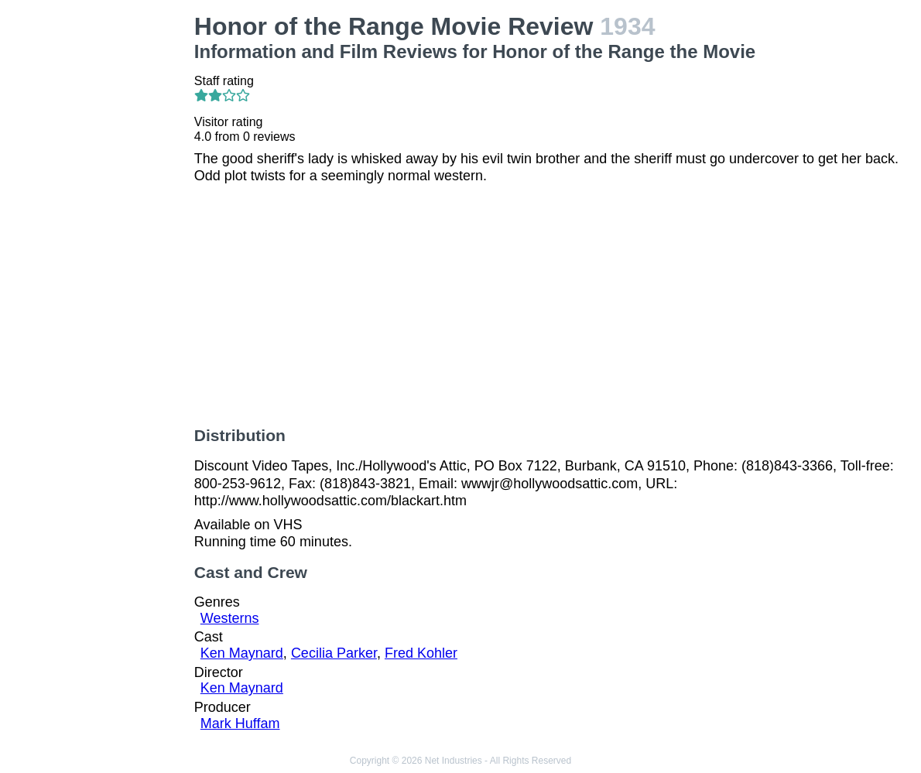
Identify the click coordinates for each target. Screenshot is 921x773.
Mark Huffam (240, 723)
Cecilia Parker (334, 653)
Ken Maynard (241, 653)
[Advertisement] (100, 244)
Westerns (229, 618)
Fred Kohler (421, 653)
